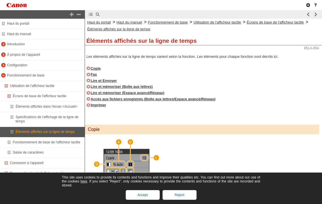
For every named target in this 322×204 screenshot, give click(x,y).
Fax (94, 74)
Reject (179, 195)
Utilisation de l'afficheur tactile (32, 86)
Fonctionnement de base (25, 75)
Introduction (16, 44)
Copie (96, 68)
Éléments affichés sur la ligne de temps (45, 132)
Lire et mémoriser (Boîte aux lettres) (122, 86)
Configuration (17, 65)
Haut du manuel (19, 34)
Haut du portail (18, 24)
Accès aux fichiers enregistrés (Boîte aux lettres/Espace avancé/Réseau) (153, 99)
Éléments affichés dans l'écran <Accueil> (46, 107)
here (83, 181)
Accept (142, 195)
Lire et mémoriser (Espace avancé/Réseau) (127, 93)
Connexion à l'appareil (26, 163)
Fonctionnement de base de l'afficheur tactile (46, 142)
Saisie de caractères (28, 152)
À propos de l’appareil (23, 55)
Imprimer (98, 105)
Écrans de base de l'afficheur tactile (39, 96)
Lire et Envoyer (104, 80)
